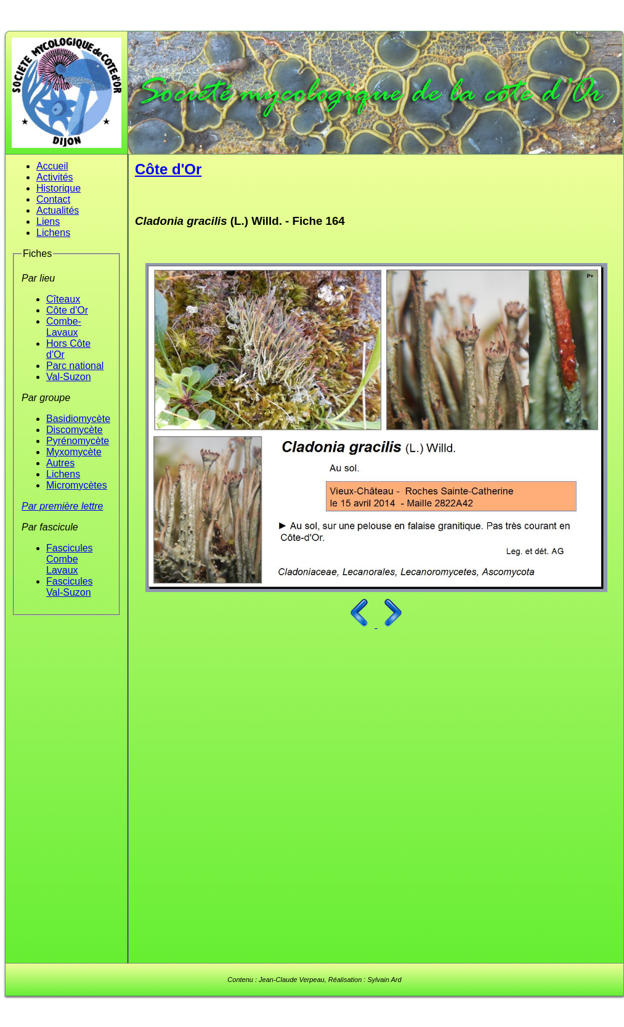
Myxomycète (74, 452)
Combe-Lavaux (63, 327)
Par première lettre (62, 506)
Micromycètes (76, 485)
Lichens (53, 232)
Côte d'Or (67, 310)
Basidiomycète (78, 418)
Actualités (57, 210)
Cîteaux (63, 299)
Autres (60, 463)
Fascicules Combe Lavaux (69, 559)
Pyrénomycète (77, 441)
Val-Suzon (68, 376)
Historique (58, 188)
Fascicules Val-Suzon (69, 587)
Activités (54, 177)
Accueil (52, 166)
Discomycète (74, 429)
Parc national (74, 365)
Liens (48, 221)
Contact (53, 199)
